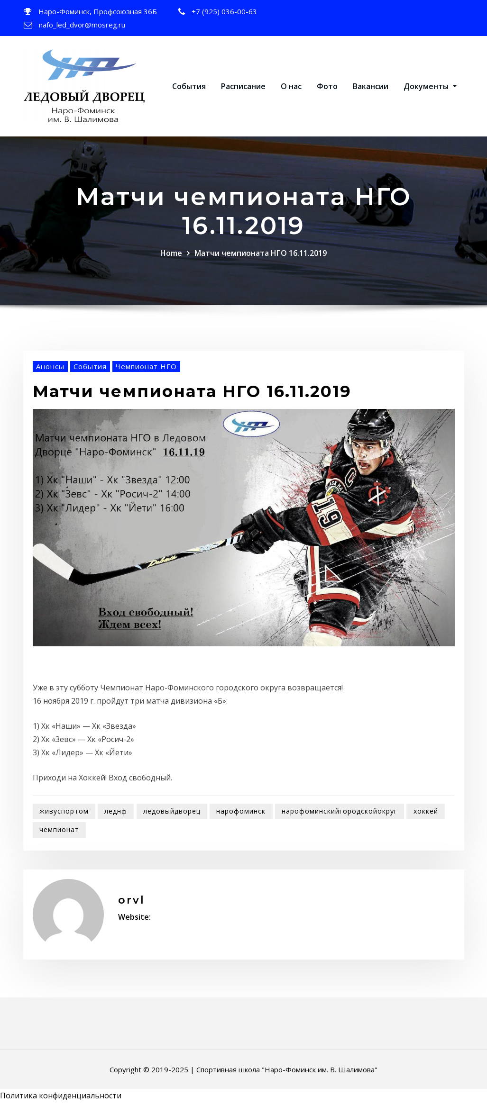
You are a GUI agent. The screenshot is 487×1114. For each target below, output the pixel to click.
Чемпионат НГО (146, 366)
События (189, 86)
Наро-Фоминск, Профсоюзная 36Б (97, 11)
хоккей (425, 810)
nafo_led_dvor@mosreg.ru (82, 24)
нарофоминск (241, 810)
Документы (430, 86)
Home (171, 253)
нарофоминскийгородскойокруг (339, 810)
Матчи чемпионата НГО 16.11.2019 (260, 253)
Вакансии (370, 86)
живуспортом (64, 810)
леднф (115, 810)
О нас (291, 86)
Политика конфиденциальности (60, 1095)
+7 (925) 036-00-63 (224, 11)
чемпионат (59, 829)
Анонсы (50, 366)
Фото (327, 86)
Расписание (243, 86)
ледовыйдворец (172, 810)
